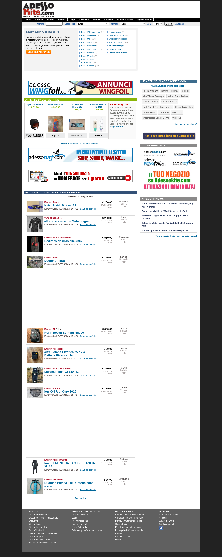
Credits (118, 533)
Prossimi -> (80, 498)
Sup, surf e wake (166, 521)
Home (28, 20)
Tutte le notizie (162, 236)
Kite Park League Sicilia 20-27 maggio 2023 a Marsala (165, 217)
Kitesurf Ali (85, 39)
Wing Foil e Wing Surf (169, 515)
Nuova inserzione (80, 521)
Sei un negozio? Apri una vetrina (87, 530)
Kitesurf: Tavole (35, 533)
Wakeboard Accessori (118, 39)
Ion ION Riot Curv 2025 (60, 391)
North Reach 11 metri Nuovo (64, 332)
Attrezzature (52, 518)
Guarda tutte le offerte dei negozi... (168, 86)
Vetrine (50, 20)
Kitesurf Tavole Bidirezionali (58, 238)
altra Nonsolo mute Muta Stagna (66, 221)
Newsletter (84, 20)
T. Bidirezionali (51, 533)
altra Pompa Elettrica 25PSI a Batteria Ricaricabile (64, 353)
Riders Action (149, 112)
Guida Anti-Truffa (79, 527)
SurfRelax (164, 112)
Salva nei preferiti (88, 209)
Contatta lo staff (122, 536)
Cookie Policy (121, 524)
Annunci (39, 20)
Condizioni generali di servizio (129, 518)
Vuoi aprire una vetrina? (186, 124)
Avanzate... (180, 24)
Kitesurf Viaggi (115, 32)
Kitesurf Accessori (88, 35)
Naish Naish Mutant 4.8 (60, 205)
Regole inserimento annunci (128, 527)
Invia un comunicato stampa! (183, 236)
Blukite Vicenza (150, 91)
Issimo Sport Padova (177, 96)
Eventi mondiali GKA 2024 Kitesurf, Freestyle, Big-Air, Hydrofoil (168, 205)
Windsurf (163, 518)
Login (72, 20)
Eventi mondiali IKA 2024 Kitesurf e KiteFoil (164, 211)
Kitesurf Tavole (87, 56)
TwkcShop (177, 112)
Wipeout (176, 117)
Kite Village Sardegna (153, 96)
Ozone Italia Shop (184, 107)
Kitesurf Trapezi (87, 66)
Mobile (96, 20)
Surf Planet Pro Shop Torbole (157, 107)
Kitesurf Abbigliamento (90, 32)
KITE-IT (185, 91)
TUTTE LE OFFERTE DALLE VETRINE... (80, 143)
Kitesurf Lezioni (87, 53)
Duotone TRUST (55, 260)
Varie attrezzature (116, 35)
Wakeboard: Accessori (38, 543)
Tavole (54, 543)
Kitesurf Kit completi (89, 49)
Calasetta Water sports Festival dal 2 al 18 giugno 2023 (167, 224)
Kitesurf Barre (87, 42)
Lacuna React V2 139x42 (61, 371)
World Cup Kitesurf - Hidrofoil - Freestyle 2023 (165, 230)
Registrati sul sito (80, 515)
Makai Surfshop (150, 101)
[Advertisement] (136, 9)
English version (144, 20)
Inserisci (62, 20)
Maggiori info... (117, 126)
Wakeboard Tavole (117, 42)
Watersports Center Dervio (156, 117)
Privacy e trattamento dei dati (128, 521)
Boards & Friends (169, 91)
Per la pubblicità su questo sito (129, 530)
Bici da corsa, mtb (167, 524)
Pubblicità (108, 20)
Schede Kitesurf (125, 20)
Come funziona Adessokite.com (129, 515)
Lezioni (47, 539)
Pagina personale (80, 524)
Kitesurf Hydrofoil (88, 46)
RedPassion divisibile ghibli (63, 241)
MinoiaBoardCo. (169, 101)
